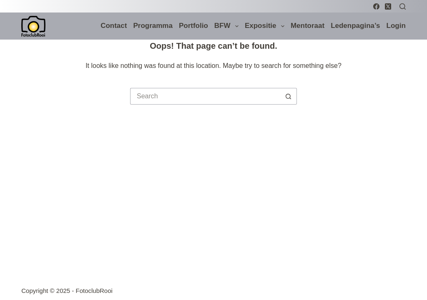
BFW (227, 26)
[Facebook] (376, 6)
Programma (152, 26)
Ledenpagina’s (355, 26)
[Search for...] (205, 96)
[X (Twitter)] (388, 6)
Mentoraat (307, 26)
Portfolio (193, 26)
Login (396, 26)
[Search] (402, 6)
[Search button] (288, 96)
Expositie (266, 26)
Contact (113, 26)
